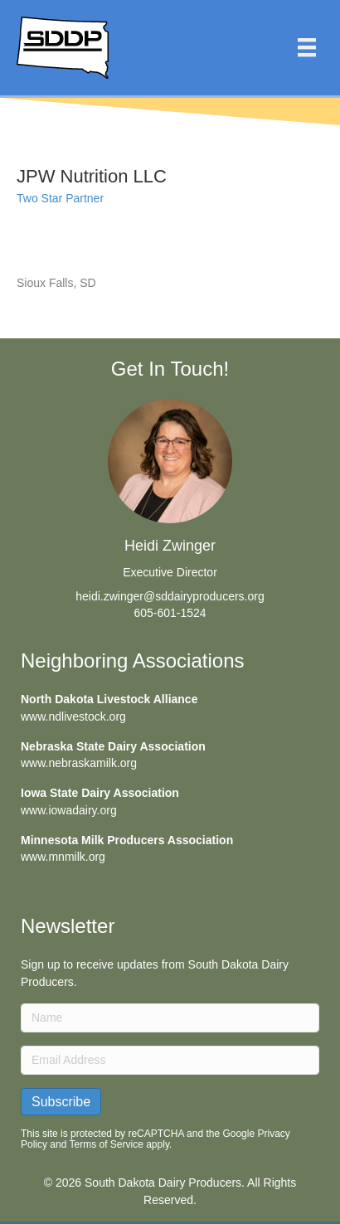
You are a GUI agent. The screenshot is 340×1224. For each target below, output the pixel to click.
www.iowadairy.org (69, 810)
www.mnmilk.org (63, 856)
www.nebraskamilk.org (79, 763)
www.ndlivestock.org (73, 716)
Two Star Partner (60, 198)
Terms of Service (106, 1144)
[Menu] (306, 47)
